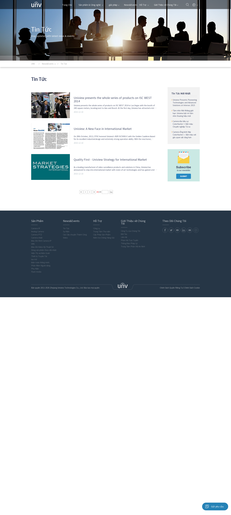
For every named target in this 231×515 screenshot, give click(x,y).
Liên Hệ (124, 239)
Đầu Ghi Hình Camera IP (41, 243)
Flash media (36, 274)
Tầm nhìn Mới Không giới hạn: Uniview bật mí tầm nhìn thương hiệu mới (183, 113)
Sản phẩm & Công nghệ (91, 5)
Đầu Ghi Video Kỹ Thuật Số (42, 249)
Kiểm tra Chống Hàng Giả (103, 240)
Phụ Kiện (35, 271)
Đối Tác (124, 236)
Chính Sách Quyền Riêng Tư (170, 290)
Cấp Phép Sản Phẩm (101, 237)
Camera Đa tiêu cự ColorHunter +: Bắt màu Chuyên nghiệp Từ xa (183, 124)
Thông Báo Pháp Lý (129, 245)
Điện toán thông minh (40, 264)
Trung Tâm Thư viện (101, 233)
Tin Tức (66, 230)
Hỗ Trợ (144, 5)
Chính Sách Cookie (192, 290)
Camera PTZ (36, 237)
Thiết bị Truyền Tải (39, 258)
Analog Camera (37, 233)
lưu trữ (34, 261)
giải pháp (114, 5)
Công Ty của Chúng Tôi (130, 233)
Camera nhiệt (37, 240)
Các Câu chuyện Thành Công (75, 237)
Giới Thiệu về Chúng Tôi (166, 5)
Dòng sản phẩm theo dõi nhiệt (43, 252)
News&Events (130, 6)
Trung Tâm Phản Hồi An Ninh (133, 248)
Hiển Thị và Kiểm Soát (40, 255)
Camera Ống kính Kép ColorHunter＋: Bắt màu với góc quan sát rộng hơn (184, 134)
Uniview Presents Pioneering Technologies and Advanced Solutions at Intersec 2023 (185, 102)
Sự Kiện (66, 233)
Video (65, 240)
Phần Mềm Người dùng (40, 267)
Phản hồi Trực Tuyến (129, 242)
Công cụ (96, 230)
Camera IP (35, 230)
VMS (33, 246)
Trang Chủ (67, 5)
